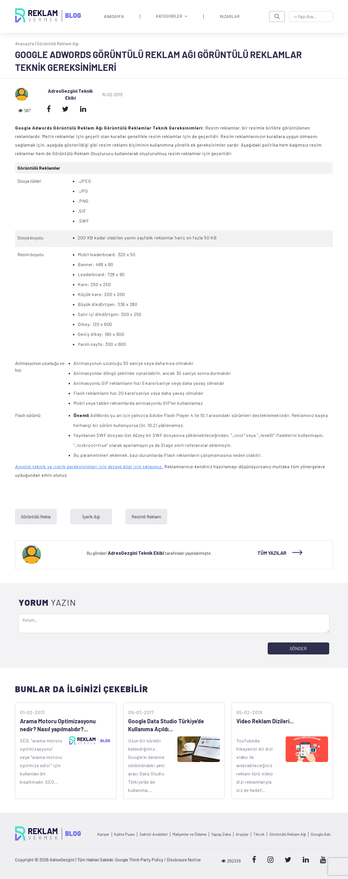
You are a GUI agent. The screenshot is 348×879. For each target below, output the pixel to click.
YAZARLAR (229, 16)
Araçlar (242, 834)
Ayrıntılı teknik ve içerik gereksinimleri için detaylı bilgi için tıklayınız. (89, 466)
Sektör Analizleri (154, 834)
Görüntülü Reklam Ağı (58, 43)
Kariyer (103, 834)
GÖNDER (298, 648)
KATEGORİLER (171, 16)
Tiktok (259, 834)
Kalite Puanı (124, 834)
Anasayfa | (26, 43)
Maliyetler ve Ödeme (189, 834)
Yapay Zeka (221, 834)
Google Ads (321, 834)
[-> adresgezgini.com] (311, 16)
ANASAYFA (114, 16)
